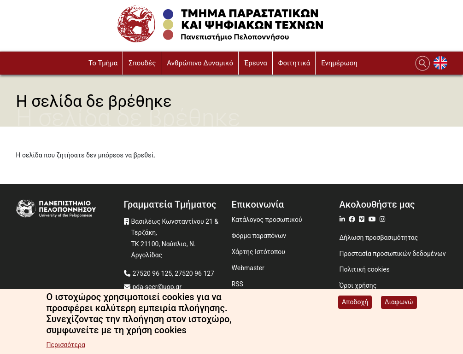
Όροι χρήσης (358, 285)
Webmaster (248, 268)
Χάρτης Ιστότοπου (258, 251)
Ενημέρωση (339, 63)
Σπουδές (142, 63)
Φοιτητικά (294, 63)
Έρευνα (255, 63)
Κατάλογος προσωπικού (267, 219)
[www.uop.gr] (70, 209)
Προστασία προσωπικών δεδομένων (393, 253)
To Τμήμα (102, 63)
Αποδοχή (355, 303)
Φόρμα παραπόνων (259, 235)
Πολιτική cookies (365, 269)
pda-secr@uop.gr (157, 286)
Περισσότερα (66, 346)
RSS (237, 284)
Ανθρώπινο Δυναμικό (200, 63)
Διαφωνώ (399, 303)
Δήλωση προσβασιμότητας (379, 237)
